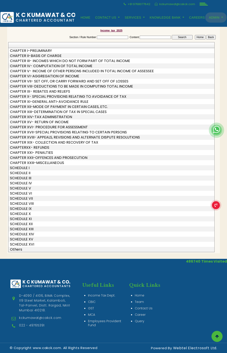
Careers (197, 17)
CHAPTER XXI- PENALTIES (31, 152)
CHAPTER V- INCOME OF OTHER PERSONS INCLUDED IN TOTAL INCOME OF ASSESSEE (82, 71)
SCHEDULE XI (21, 219)
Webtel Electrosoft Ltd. (195, 348)
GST (91, 299)
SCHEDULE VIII (22, 203)
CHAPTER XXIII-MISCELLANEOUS (37, 163)
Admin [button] (214, 17)
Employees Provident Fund (104, 314)
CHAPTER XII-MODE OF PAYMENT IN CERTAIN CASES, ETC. (59, 107)
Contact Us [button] (106, 17)
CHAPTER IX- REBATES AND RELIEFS (40, 91)
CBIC (92, 292)
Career (140, 305)
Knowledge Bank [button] (166, 17)
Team (139, 292)
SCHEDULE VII (21, 198)
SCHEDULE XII (21, 224)
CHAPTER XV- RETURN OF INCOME (39, 122)
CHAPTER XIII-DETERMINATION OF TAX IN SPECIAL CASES (58, 112)
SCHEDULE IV (21, 183)
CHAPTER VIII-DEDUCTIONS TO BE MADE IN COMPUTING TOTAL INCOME (71, 86)
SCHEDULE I (19, 168)
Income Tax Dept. (101, 286)
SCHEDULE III (20, 178)
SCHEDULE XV (21, 239)
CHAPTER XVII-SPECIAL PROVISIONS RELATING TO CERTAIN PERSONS (68, 132)
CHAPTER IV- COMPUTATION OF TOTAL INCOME (51, 66)
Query (139, 312)
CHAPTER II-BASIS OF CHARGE (36, 56)
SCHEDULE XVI (22, 244)
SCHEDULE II (20, 173)
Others (16, 249)
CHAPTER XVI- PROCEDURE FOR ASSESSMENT (49, 127)
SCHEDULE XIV (22, 234)
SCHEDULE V (20, 188)
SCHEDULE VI (21, 193)
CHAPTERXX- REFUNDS (29, 147)
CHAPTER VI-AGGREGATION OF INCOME (44, 76)
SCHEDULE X (20, 214)
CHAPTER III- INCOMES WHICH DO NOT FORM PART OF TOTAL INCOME (70, 61)
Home (85, 17)
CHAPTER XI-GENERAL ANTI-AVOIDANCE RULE (49, 101)
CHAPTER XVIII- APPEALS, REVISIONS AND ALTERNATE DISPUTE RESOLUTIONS (75, 137)
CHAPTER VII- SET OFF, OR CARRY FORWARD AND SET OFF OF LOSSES (69, 81)
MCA (91, 305)
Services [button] (133, 17)
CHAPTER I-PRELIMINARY (31, 51)
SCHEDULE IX (21, 209)
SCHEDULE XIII (21, 229)
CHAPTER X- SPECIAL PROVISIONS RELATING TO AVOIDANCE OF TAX (68, 96)
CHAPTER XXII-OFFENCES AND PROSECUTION (48, 158)
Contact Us (144, 299)
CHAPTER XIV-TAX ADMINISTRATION (41, 117)
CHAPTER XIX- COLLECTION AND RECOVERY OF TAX (54, 142)
